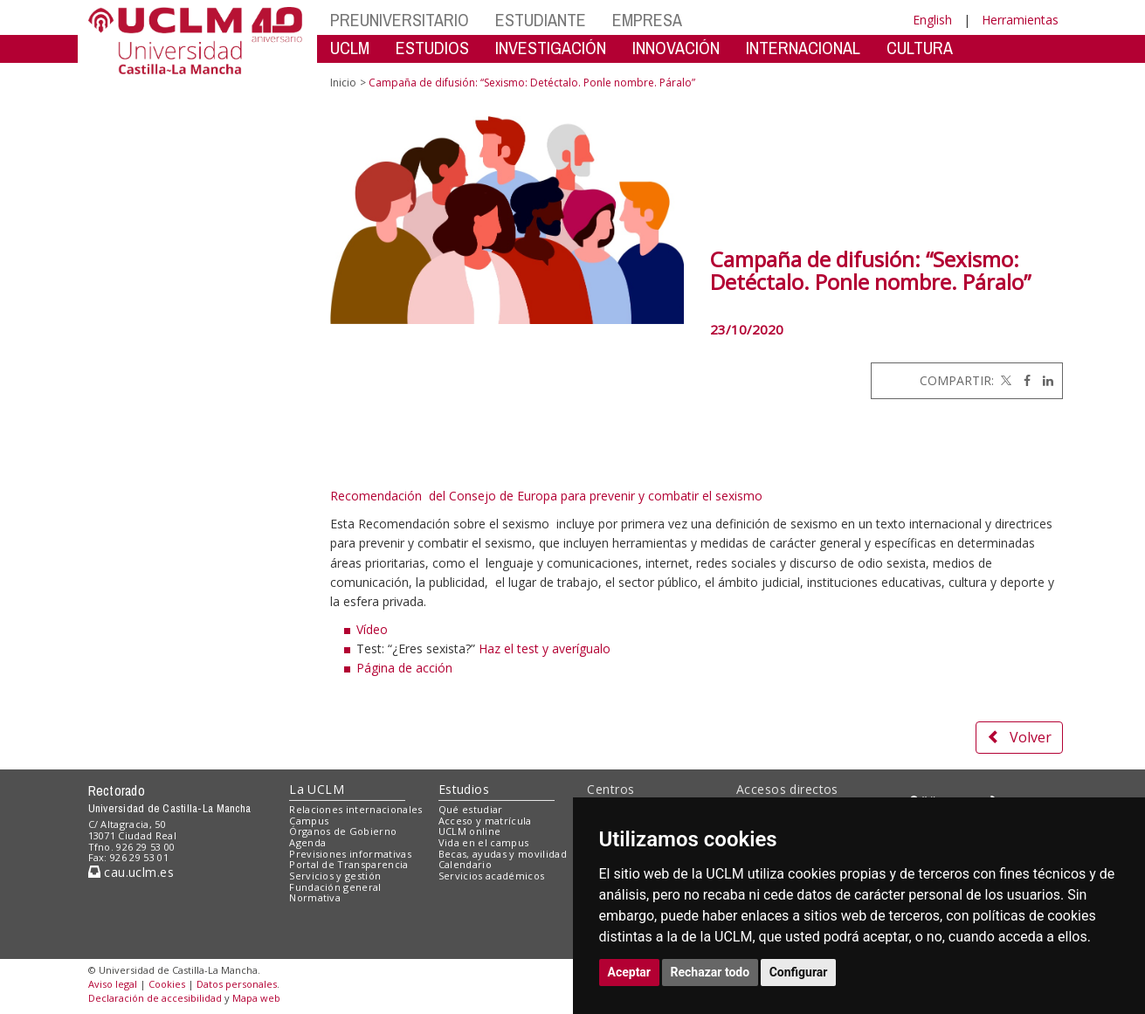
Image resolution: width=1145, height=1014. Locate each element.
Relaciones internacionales (356, 809)
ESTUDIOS (432, 47)
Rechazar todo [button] (710, 972)
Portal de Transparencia (349, 864)
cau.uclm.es (131, 872)
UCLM (349, 47)
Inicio (343, 82)
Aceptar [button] (630, 972)
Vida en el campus (483, 842)
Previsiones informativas (350, 853)
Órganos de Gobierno (343, 831)
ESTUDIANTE (540, 19)
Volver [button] (1019, 737)
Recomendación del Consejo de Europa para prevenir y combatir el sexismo (546, 495)
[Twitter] (1004, 380)
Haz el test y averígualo (542, 648)
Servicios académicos (491, 875)
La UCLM (316, 789)
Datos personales (237, 983)
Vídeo (372, 629)
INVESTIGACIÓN (550, 47)
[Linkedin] (1043, 380)
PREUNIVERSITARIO (399, 19)
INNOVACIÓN (676, 47)
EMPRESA (647, 19)
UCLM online (469, 831)
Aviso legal (112, 983)
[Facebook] (1023, 380)
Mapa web (256, 997)
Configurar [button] (798, 972)
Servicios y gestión (335, 875)
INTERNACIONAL (803, 47)
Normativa (315, 897)
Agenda (307, 842)
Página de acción (404, 667)
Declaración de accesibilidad (155, 997)
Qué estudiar (470, 809)
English (932, 19)
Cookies (166, 983)
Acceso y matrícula (485, 820)
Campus (308, 820)
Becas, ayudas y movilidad (502, 853)
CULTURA (919, 47)
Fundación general (335, 886)
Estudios (463, 789)
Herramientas (1020, 19)
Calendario (465, 864)
